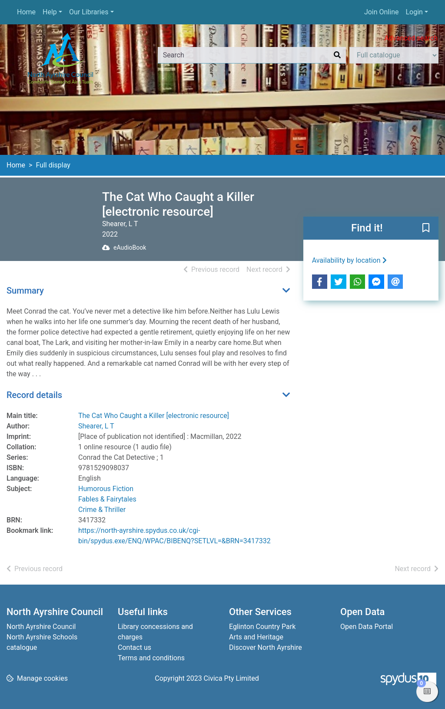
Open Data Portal (366, 626)
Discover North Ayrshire (265, 647)
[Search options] (393, 55)
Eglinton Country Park (262, 626)
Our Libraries (89, 12)
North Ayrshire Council (41, 626)
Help (50, 12)
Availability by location (349, 260)
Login (413, 12)
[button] (426, 228)
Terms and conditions (151, 658)
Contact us (134, 647)
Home (26, 12)
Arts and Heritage (256, 637)
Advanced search (411, 38)
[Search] (337, 55)
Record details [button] (34, 395)
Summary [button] (25, 290)
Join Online (381, 12)
